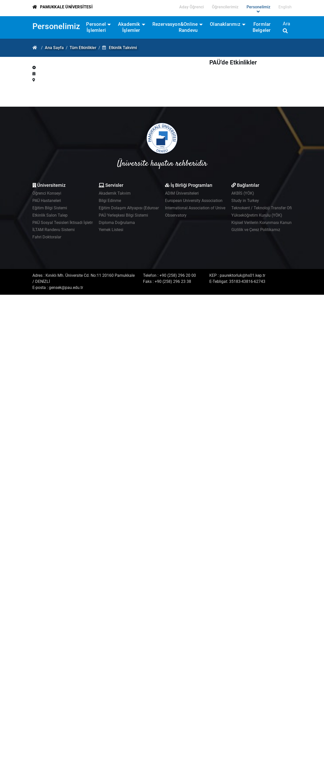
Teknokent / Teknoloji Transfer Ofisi (263, 208)
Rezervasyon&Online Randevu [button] (175, 27)
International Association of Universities (200, 208)
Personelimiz (56, 26)
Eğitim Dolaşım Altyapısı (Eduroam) (131, 208)
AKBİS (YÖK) (242, 193)
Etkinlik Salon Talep (50, 215)
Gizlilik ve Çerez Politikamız (255, 229)
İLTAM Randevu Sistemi (53, 229)
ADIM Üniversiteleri (182, 193)
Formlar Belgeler (262, 27)
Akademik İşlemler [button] (129, 27)
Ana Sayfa (54, 47)
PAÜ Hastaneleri (46, 200)
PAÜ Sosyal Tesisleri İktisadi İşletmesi (65, 222)
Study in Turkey (245, 200)
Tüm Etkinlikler (83, 47)
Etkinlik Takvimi (123, 47)
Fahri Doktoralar (46, 237)
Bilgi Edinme (110, 200)
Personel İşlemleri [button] (96, 27)
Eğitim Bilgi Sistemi (49, 208)
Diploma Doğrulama (117, 222)
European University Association (193, 200)
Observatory (176, 215)
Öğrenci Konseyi (46, 193)
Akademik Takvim (115, 193)
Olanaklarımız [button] (225, 24)
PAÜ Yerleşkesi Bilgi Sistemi (123, 215)
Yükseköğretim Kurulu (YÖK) (256, 215)
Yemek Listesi (111, 229)
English (285, 7)
